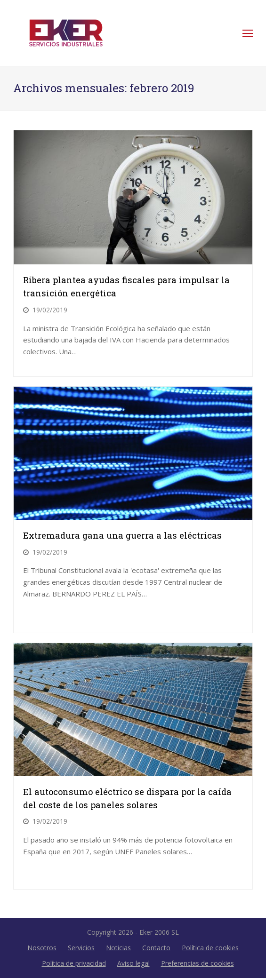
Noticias (118, 947)
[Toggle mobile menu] (247, 33)
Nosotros (41, 947)
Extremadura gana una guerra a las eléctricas (122, 535)
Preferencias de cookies (197, 963)
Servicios (81, 947)
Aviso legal (133, 963)
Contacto (156, 947)
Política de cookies (210, 947)
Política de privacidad (74, 963)
